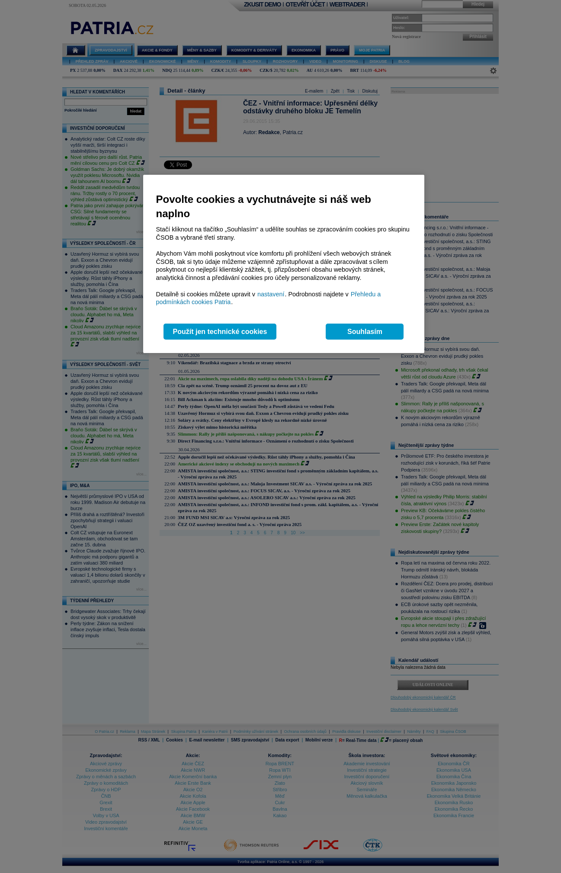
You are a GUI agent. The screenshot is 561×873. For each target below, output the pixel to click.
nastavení (270, 294)
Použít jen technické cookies (220, 331)
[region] (283, 264)
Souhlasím (364, 331)
